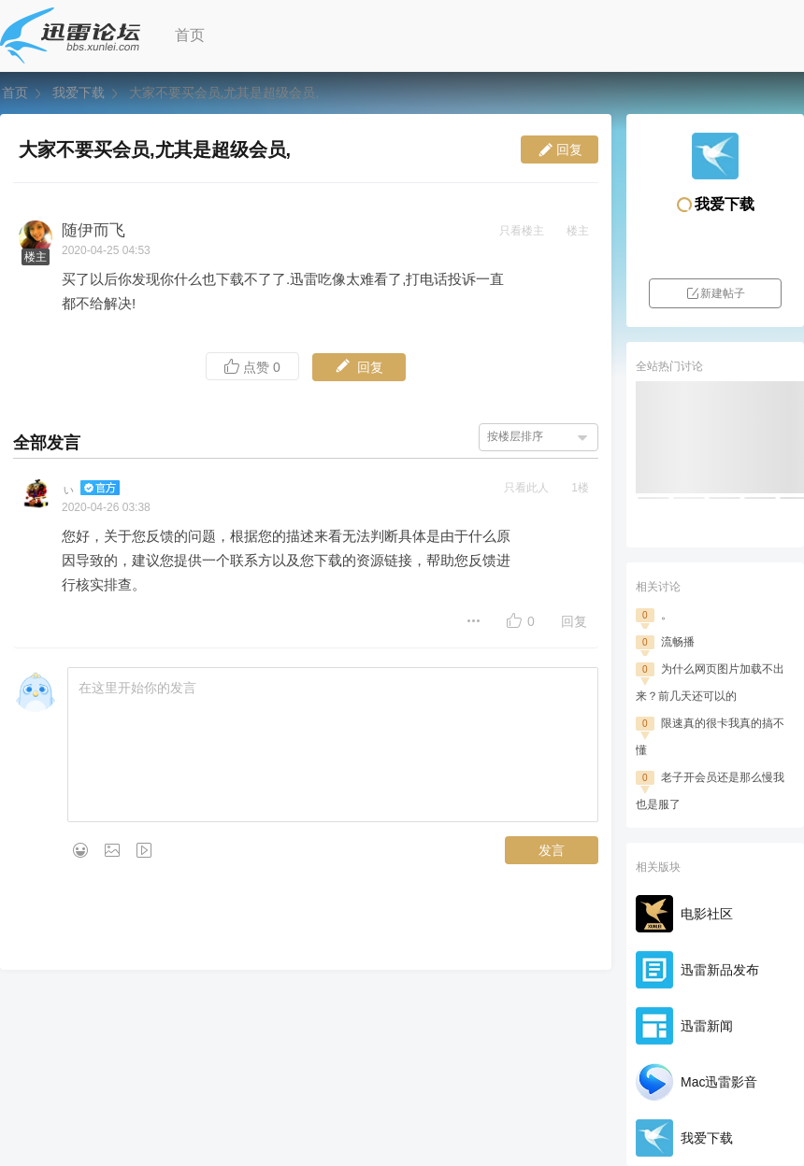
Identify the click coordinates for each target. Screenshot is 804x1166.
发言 (551, 850)
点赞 (252, 367)
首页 (190, 35)
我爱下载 (78, 92)
